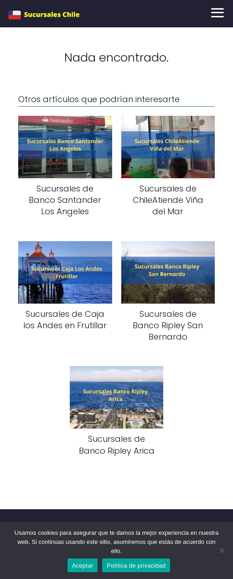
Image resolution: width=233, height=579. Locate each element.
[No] (221, 550)
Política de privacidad (136, 565)
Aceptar (82, 565)
